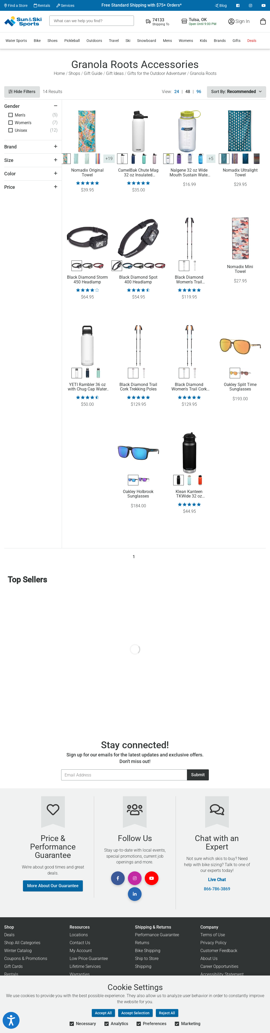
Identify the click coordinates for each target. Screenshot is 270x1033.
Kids (203, 40)
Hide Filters (21, 91)
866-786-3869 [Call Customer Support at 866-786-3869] (217, 889)
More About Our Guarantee (53, 885)
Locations (79, 934)
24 (176, 92)
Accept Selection (135, 1013)
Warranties (80, 974)
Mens (167, 40)
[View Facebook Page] (237, 5)
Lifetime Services (85, 966)
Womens (186, 40)
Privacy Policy (213, 942)
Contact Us (80, 942)
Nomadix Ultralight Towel (240, 172)
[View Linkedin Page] (135, 894)
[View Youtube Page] (264, 5)
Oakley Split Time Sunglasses (240, 387)
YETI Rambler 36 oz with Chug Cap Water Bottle (87, 387)
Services (65, 5)
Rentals (42, 5)
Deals (251, 40)
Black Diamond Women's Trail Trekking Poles (189, 279)
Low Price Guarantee (89, 958)
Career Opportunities (219, 966)
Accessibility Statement (222, 974)
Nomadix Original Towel (87, 172)
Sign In (239, 21)
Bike (37, 40)
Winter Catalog (18, 950)
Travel (114, 40)
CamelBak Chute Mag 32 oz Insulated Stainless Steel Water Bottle (138, 172)
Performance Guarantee (157, 934)
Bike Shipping (147, 950)
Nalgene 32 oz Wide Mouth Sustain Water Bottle (189, 172)
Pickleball (72, 40)
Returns (142, 942)
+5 (211, 158)
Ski (128, 40)
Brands (220, 40)
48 (187, 92)
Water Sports (16, 40)
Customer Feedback (218, 950)
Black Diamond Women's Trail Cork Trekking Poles (189, 387)
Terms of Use (212, 934)
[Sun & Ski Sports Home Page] (23, 21)
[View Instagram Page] (250, 5)
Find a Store (15, 5)
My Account (81, 950)
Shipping (143, 966)
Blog (221, 5)
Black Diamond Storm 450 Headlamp (87, 279)
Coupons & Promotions (25, 958)
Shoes (52, 40)
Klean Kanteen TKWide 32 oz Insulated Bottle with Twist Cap (189, 494)
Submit (198, 774)
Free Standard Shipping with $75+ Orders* (142, 5)
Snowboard (146, 40)
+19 (109, 158)
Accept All (103, 1013)
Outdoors (94, 40)
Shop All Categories (22, 942)
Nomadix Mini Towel (240, 269)
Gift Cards (13, 966)
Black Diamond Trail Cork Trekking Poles (138, 387)
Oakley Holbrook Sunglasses (138, 494)
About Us (209, 958)
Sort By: (236, 91)
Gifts (236, 40)
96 (198, 92)
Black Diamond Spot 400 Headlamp (138, 279)
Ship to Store (146, 958)
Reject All (167, 1013)
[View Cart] (263, 21)
